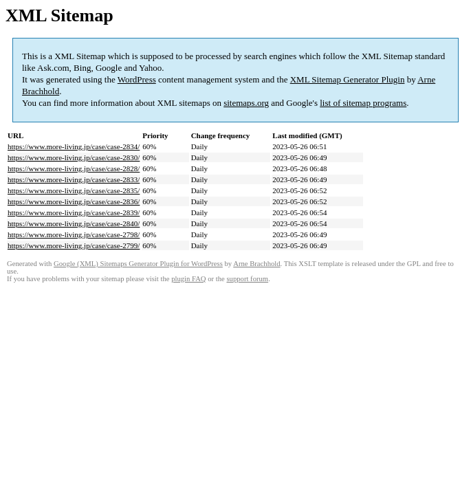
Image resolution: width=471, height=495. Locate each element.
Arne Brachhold (256, 263)
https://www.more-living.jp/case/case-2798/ (74, 234)
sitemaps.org (246, 103)
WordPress (137, 79)
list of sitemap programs (363, 103)
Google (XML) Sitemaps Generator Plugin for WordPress (138, 263)
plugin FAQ (188, 279)
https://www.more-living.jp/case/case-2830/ (74, 157)
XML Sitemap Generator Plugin (347, 79)
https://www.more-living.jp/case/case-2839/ (74, 212)
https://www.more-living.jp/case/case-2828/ (74, 168)
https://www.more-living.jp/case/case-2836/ (74, 201)
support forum (247, 279)
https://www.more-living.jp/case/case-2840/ (74, 223)
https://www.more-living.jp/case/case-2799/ (74, 245)
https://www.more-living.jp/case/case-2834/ (74, 146)
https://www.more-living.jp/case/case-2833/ (74, 179)
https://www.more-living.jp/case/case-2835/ (74, 190)
